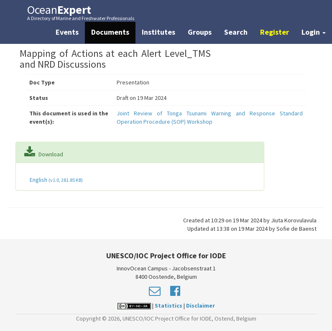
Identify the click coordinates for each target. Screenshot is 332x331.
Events (67, 32)
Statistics (168, 305)
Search (236, 32)
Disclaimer (200, 305)
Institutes (158, 32)
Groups (200, 32)
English (55, 179)
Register (274, 32)
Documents (110, 32)
